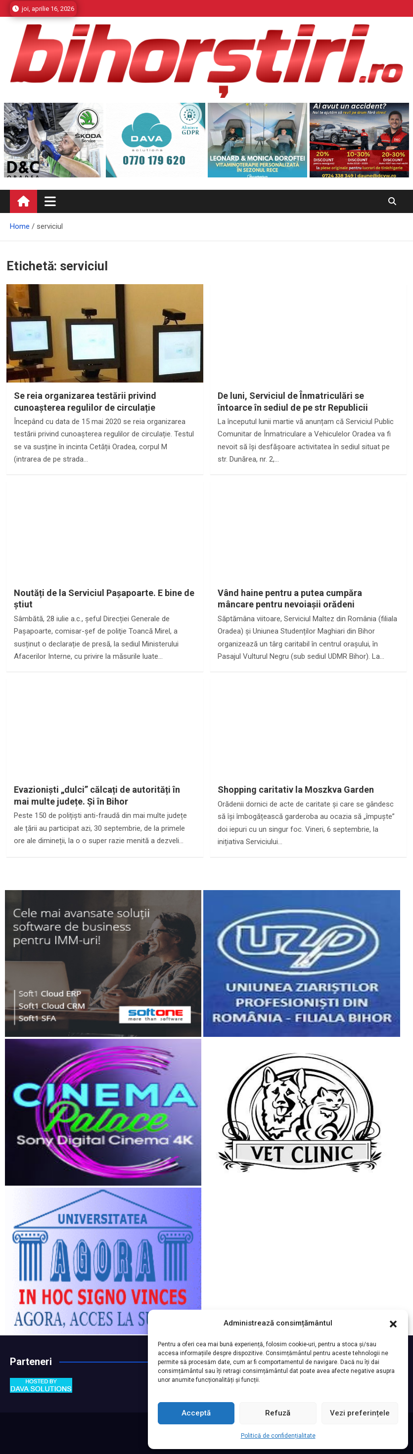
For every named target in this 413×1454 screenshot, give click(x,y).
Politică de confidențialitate (278, 1435)
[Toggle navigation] (50, 201)
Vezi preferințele (360, 1413)
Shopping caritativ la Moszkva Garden (296, 789)
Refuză (277, 1413)
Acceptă (196, 1413)
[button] (393, 1323)
